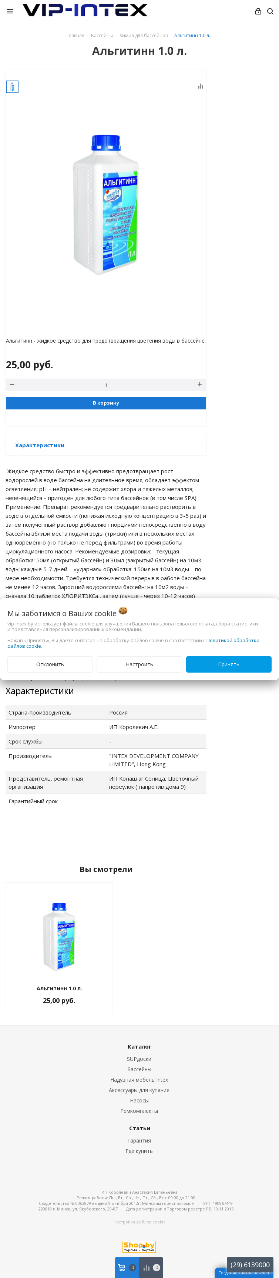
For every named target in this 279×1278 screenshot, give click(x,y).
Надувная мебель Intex (139, 1079)
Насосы (139, 1100)
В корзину (106, 402)
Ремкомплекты (139, 1110)
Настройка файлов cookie (140, 1222)
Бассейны (139, 1069)
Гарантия (139, 1140)
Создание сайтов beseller (244, 1272)
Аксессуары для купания (139, 1090)
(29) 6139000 (250, 1264)
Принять (228, 664)
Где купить (139, 1150)
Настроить (139, 664)
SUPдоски (139, 1058)
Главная (75, 35)
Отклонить (50, 664)
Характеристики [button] (39, 445)
